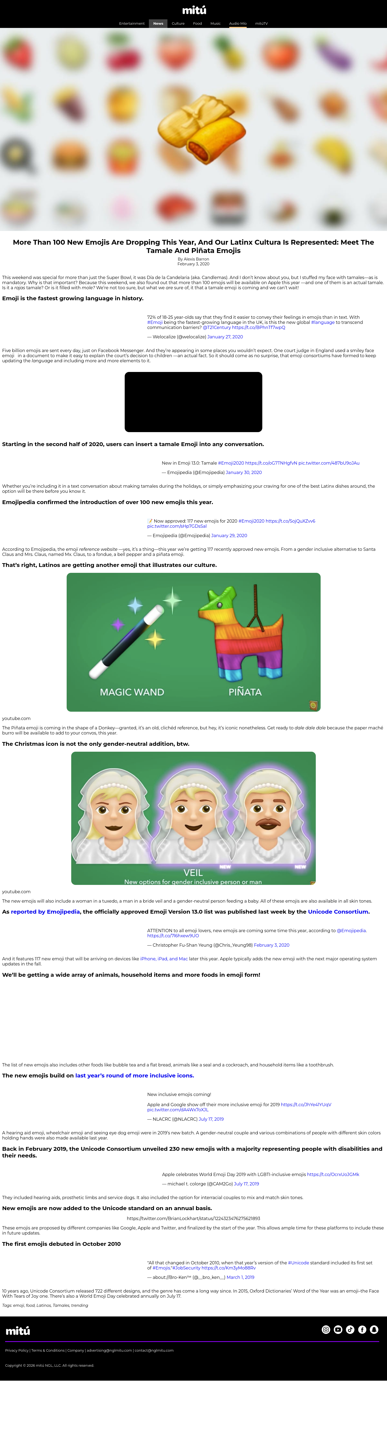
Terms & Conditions (48, 1350)
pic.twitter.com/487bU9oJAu (329, 463)
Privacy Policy (16, 1350)
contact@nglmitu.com (154, 1350)
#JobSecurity (186, 1268)
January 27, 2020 (225, 336)
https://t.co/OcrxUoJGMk (333, 1174)
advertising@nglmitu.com (109, 1350)
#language (323, 322)
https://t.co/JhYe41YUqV (306, 1104)
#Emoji (155, 322)
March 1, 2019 (240, 1277)
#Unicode (298, 1262)
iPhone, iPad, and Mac (164, 958)
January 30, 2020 (244, 472)
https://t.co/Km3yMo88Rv (229, 1268)
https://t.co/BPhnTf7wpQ (258, 327)
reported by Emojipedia (45, 911)
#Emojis (161, 1268)
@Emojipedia (351, 930)
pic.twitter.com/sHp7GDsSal (177, 526)
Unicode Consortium (338, 911)
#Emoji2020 (231, 463)
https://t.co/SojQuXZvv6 (290, 521)
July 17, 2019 (211, 1119)
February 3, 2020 (271, 945)
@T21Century (217, 327)
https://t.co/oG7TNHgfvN (271, 463)
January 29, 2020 (229, 535)
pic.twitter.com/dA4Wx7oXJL (178, 1109)
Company (75, 1350)
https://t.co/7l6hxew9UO (173, 935)
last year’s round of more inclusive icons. (134, 1075)
